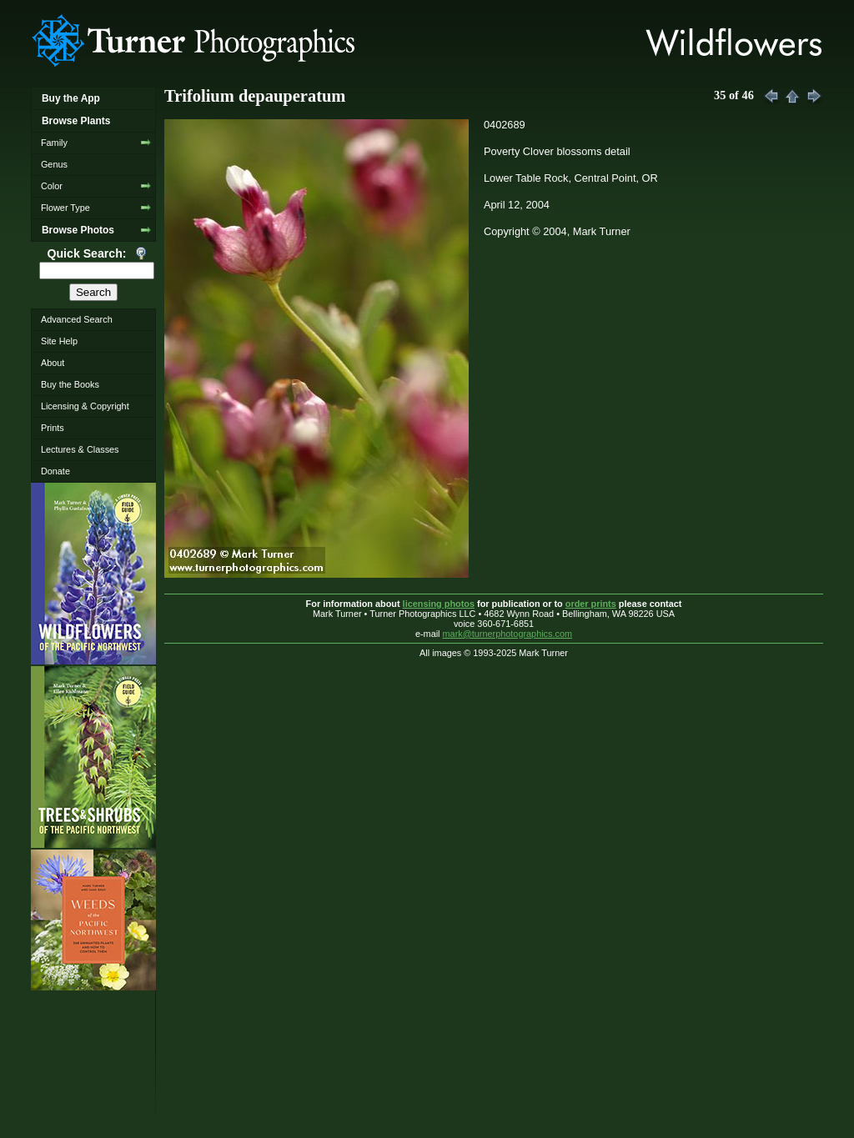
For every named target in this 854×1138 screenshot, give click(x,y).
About (52, 363)
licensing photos (439, 604)
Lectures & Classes (80, 449)
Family (54, 143)
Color (52, 186)
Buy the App (71, 98)
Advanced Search (77, 319)
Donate (55, 471)
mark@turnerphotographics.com (508, 634)
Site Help (59, 341)
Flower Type (65, 208)
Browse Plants (76, 121)
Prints (52, 428)
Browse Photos (78, 230)
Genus (54, 164)
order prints (590, 604)
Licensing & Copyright (85, 406)
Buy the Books (70, 384)
